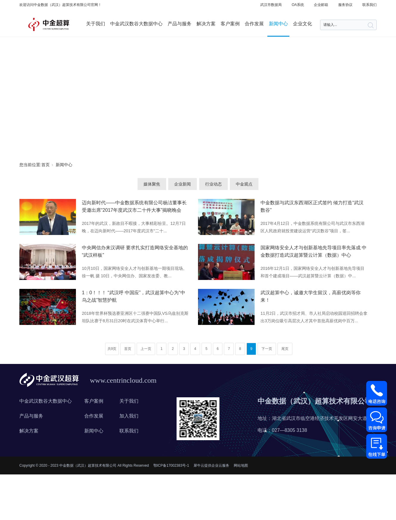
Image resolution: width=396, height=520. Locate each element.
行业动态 (213, 184)
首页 (45, 164)
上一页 (146, 349)
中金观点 (244, 184)
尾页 (285, 349)
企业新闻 (182, 184)
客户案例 (230, 23)
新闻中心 (278, 23)
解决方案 (206, 23)
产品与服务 (179, 23)
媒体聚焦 (152, 184)
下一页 (266, 349)
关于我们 (95, 23)
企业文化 (302, 23)
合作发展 (254, 23)
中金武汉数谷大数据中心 (136, 23)
